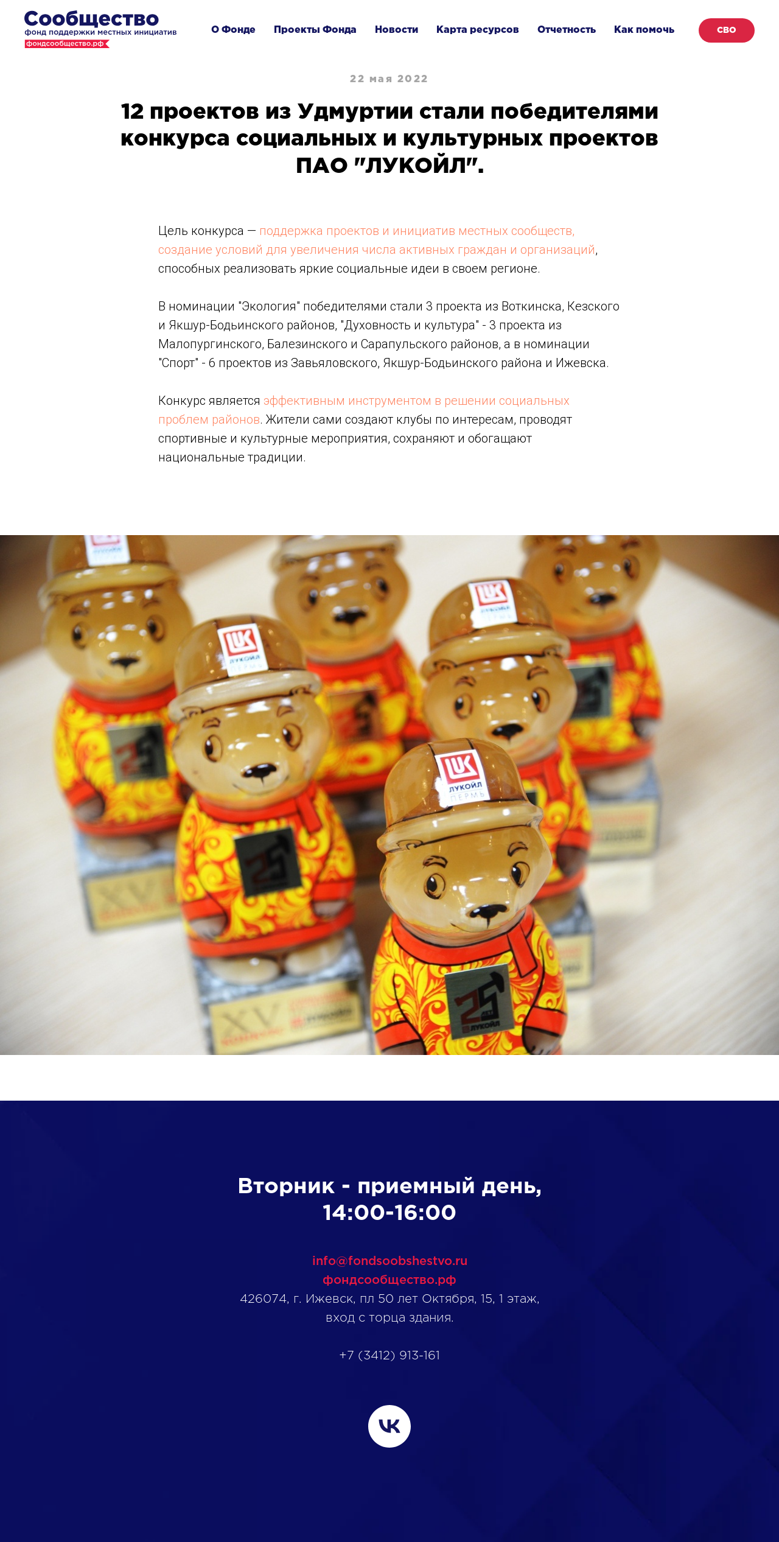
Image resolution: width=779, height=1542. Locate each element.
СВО (726, 30)
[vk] (389, 1426)
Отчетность (566, 30)
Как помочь (644, 30)
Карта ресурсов (477, 30)
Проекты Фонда (315, 30)
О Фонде (233, 30)
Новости (396, 30)
